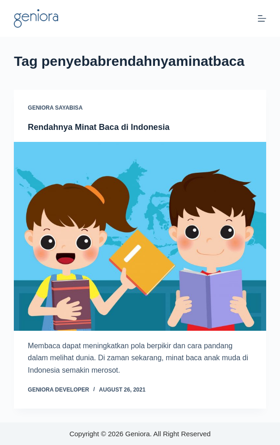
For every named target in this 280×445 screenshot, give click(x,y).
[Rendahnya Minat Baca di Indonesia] (140, 236)
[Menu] (262, 18)
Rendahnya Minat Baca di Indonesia (98, 127)
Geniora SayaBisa (55, 108)
